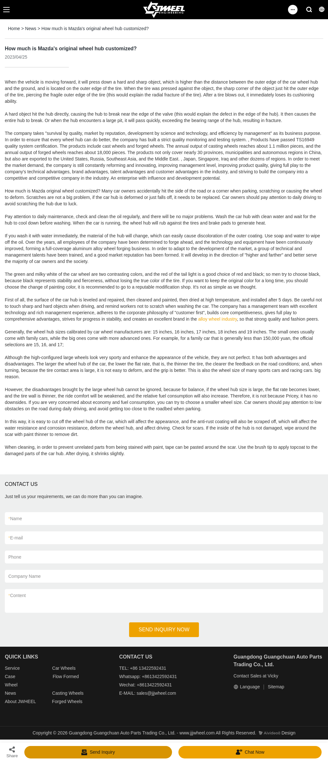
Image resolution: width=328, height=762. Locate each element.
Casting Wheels (68, 693)
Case (10, 676)
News (30, 28)
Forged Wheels (67, 701)
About (11, 701)
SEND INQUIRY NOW (164, 629)
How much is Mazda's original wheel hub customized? (95, 28)
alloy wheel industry (217, 319)
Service (12, 668)
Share (12, 752)
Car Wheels (64, 668)
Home (14, 28)
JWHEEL (27, 701)
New (9, 693)
